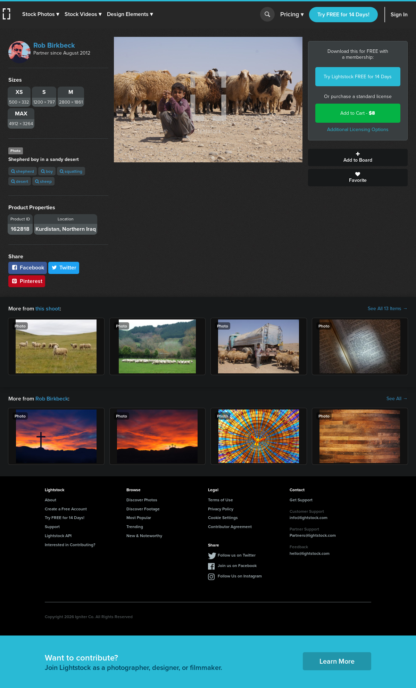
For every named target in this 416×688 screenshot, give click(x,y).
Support (52, 526)
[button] (40, 14)
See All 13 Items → (388, 308)
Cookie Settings (223, 517)
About (50, 500)
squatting (71, 171)
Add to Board (358, 157)
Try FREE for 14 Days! (343, 14)
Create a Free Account (66, 509)
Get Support (301, 500)
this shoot (47, 309)
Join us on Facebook (237, 565)
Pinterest (26, 281)
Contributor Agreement (230, 526)
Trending (134, 526)
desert (19, 181)
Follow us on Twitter (237, 555)
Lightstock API (58, 536)
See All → (397, 398)
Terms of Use (220, 500)
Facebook (27, 268)
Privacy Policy (220, 509)
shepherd (22, 171)
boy (47, 171)
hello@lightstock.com (310, 553)
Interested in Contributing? (70, 545)
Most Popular (138, 517)
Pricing (291, 14)
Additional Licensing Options (358, 129)
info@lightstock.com (308, 517)
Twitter (64, 268)
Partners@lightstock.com (313, 535)
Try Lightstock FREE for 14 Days (358, 76)
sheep (43, 181)
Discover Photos (141, 500)
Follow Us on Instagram (240, 576)
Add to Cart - (357, 113)
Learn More (337, 661)
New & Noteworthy (144, 536)
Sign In (399, 14)
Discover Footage (143, 509)
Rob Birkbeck (54, 45)
